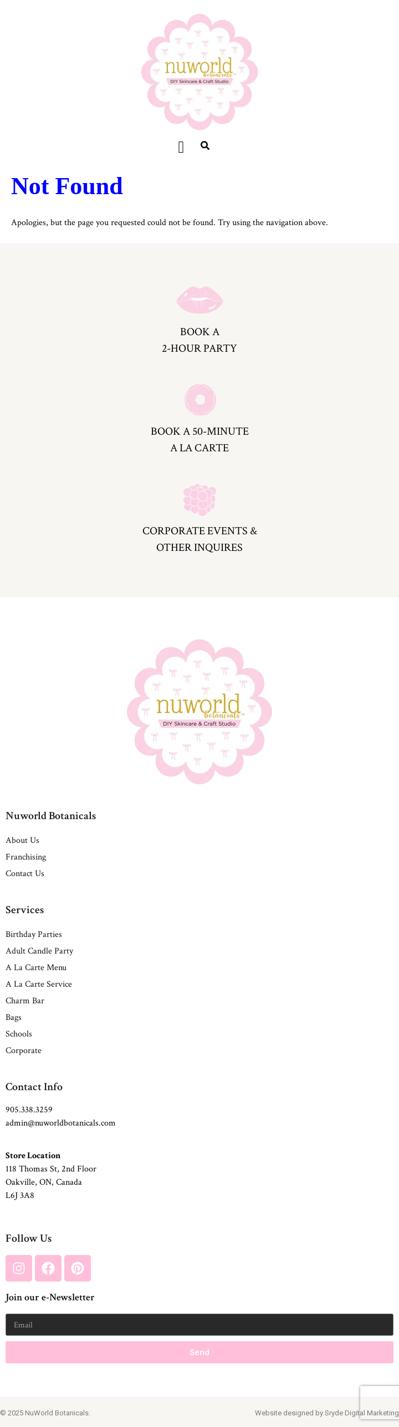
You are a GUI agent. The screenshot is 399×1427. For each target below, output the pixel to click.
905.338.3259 (29, 1110)
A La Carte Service (39, 984)
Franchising (26, 857)
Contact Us (25, 873)
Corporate (24, 1050)
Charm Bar (25, 1001)
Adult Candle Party (39, 951)
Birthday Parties (34, 934)
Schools (19, 1034)
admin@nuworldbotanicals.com (61, 1123)
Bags (14, 1017)
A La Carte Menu (36, 967)
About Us (22, 840)
